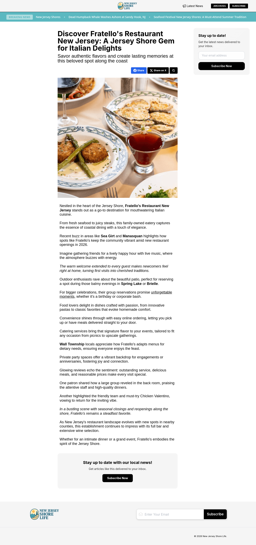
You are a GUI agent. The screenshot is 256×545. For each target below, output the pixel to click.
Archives (219, 5)
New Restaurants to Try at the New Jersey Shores (41, 17)
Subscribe (239, 5)
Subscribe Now (221, 66)
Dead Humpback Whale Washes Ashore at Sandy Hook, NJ (120, 17)
